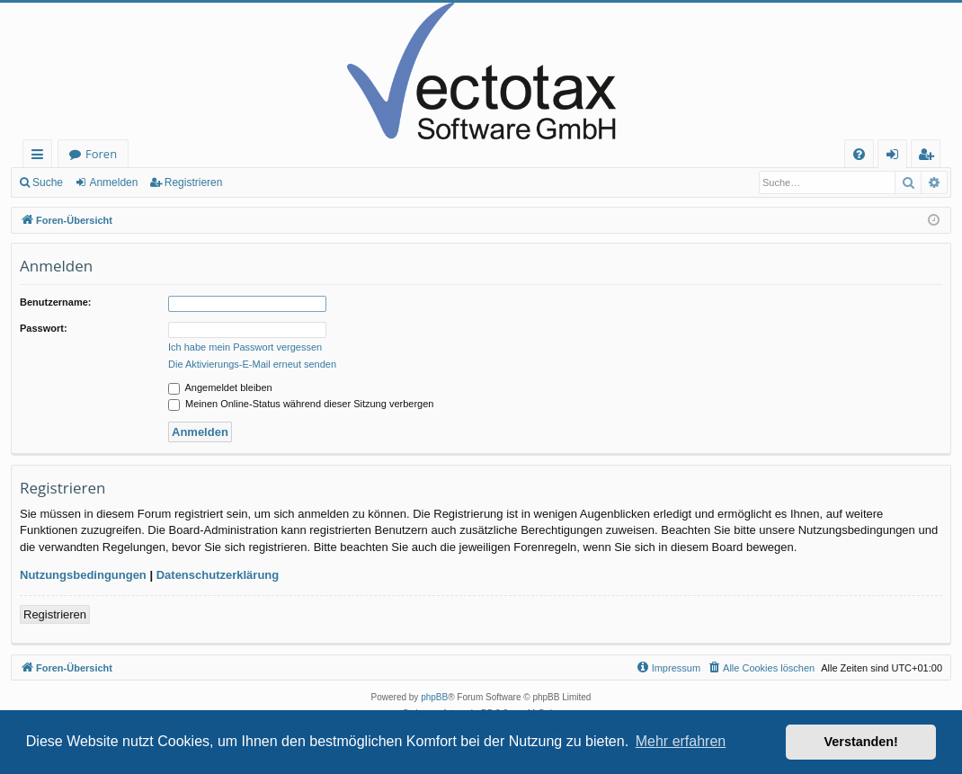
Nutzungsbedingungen (83, 575)
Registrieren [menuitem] (930, 157)
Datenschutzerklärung (218, 575)
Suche (47, 182)
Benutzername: (55, 302)
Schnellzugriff (41, 157)
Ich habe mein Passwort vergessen (245, 347)
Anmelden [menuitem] (897, 157)
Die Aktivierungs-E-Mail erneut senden (252, 364)
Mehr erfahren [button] (681, 741)
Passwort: (43, 328)
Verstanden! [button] (861, 741)
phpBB (434, 697)
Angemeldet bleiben (220, 387)
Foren (101, 154)
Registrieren (194, 182)
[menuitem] (859, 154)
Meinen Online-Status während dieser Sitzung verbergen (300, 403)
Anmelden (113, 182)
